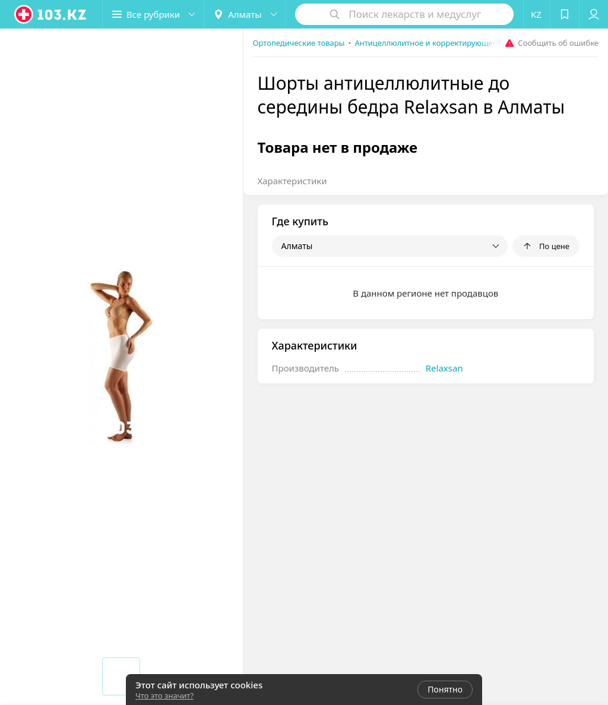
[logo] (51, 14)
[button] (153, 14)
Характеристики (292, 181)
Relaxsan (444, 368)
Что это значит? (164, 695)
